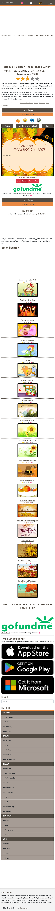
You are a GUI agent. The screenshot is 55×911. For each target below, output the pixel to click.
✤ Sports (6, 858)
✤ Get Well (7, 740)
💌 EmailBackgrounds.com (30, 177)
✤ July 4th (6, 797)
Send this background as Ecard (27, 126)
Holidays (11, 35)
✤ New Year (7, 768)
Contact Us (24, 908)
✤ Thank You (7, 755)
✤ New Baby (7, 727)
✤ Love (5, 745)
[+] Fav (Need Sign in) (28, 114)
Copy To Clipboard (28, 110)
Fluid (36, 181)
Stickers (42, 103)
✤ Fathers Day (8, 792)
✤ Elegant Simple (9, 759)
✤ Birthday (7, 722)
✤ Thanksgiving (8, 806)
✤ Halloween (7, 802)
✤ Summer (6, 825)
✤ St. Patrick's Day (9, 778)
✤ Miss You (7, 750)
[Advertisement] (27, 19)
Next (47, 126)
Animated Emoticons (26, 103)
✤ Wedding (7, 731)
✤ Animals (6, 844)
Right (30, 181)
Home (3, 35)
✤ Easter (6, 783)
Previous (7, 126)
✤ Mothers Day (8, 787)
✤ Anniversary (8, 717)
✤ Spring (6, 820)
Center (24, 181)
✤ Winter (6, 835)
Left (18, 181)
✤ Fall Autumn (8, 830)
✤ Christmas (7, 811)
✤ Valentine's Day (9, 773)
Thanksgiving (20, 35)
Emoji (36, 103)
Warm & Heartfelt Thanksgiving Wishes (40, 35)
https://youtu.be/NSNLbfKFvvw (36, 214)
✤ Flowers (6, 848)
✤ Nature (6, 853)
